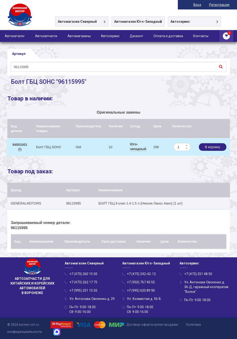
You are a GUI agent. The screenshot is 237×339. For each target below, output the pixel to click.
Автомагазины (79, 36)
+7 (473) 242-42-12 (141, 274)
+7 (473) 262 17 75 (83, 282)
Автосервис (110, 36)
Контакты (200, 36)
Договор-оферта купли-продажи (152, 324)
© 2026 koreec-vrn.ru (23, 324)
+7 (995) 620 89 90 (141, 290)
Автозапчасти (46, 36)
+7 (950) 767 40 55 (141, 282)
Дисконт (136, 36)
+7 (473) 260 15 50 (83, 274)
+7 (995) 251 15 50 (83, 290)
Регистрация (220, 5)
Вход (198, 5)
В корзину (212, 147)
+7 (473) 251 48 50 (198, 274)
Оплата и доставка (168, 36)
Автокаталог (15, 36)
